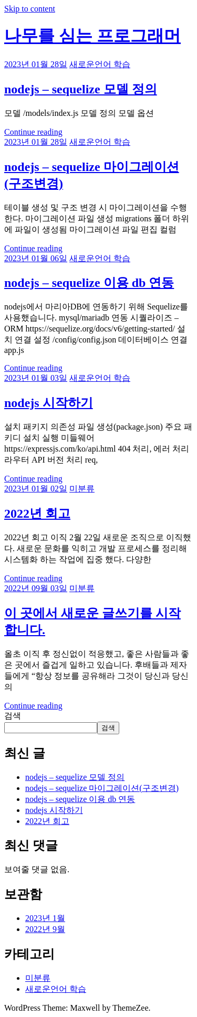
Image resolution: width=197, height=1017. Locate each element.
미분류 (82, 488)
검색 (12, 715)
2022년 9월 (45, 929)
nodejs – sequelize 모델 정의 (80, 89)
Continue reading (33, 131)
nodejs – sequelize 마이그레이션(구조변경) (102, 788)
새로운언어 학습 (99, 64)
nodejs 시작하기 (48, 403)
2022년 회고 (37, 513)
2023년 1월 (45, 918)
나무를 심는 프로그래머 (92, 35)
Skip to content (29, 8)
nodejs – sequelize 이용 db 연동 (89, 283)
